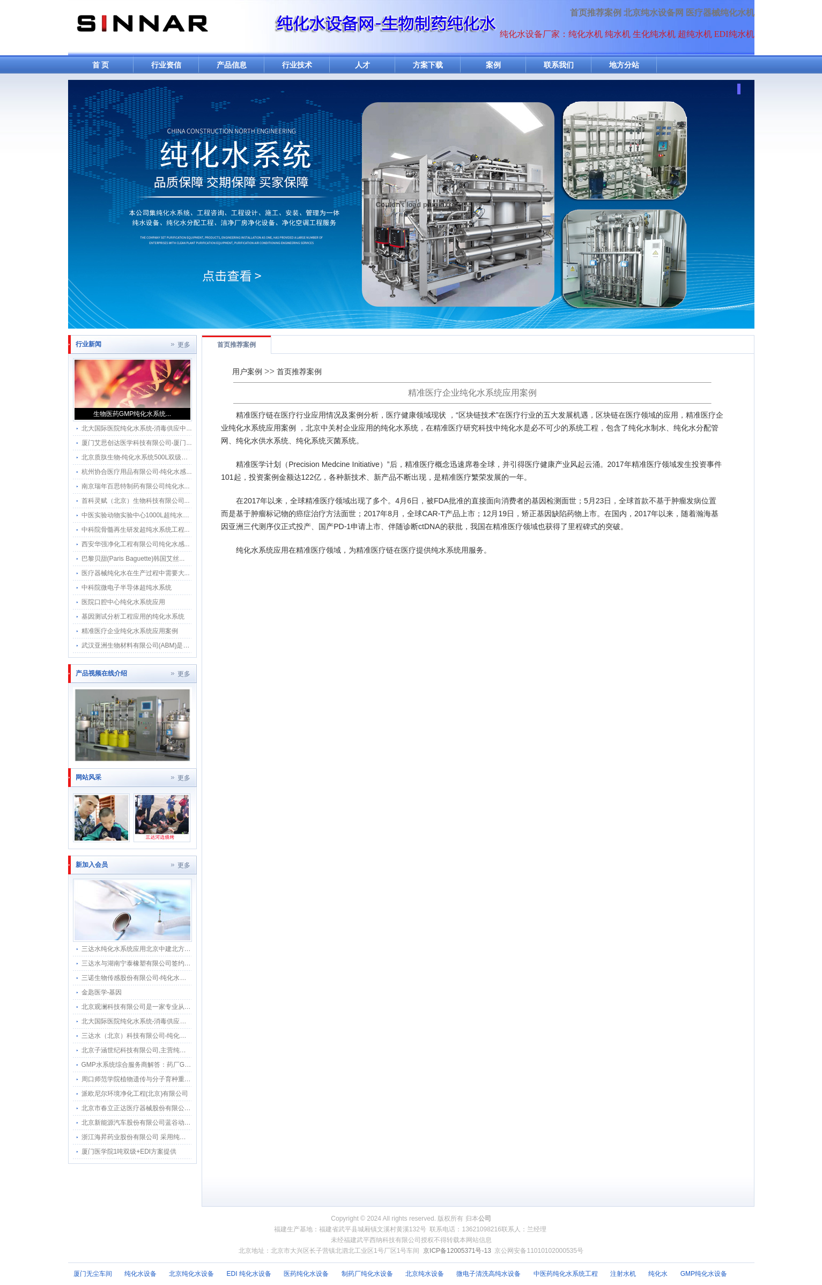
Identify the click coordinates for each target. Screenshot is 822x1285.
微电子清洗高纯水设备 (488, 1273)
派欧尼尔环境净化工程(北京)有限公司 (135, 1093)
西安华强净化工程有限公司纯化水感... (136, 544)
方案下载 (428, 65)
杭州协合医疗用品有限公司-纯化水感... (137, 472)
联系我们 (559, 65)
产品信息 (232, 65)
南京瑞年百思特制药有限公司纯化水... (136, 486)
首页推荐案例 (595, 12)
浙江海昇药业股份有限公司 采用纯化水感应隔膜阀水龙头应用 (169, 1137)
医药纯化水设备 (306, 1273)
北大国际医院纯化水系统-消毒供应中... (137, 428)
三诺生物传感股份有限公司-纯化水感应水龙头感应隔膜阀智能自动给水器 (186, 978)
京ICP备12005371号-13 (457, 1250)
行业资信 (166, 65)
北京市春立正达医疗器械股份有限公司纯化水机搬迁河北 (162, 1108)
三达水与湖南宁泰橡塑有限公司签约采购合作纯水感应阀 (162, 963)
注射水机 (623, 1273)
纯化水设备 (140, 1273)
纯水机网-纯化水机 (141, 28)
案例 (493, 65)
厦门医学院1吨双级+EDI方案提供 (129, 1151)
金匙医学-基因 (102, 992)
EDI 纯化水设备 (249, 1273)
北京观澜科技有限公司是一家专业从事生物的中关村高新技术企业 (175, 1007)
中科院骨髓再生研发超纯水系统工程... (136, 529)
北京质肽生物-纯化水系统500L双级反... (138, 457)
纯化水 (658, 1273)
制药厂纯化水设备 (367, 1273)
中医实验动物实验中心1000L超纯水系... (138, 515)
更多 (183, 344)
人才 (362, 65)
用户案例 (247, 371)
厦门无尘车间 (92, 1273)
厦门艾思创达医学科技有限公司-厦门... (137, 443)
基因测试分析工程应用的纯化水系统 (133, 616)
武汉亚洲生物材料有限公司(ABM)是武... (138, 645)
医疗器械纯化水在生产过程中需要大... (136, 573)
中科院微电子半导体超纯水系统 (127, 587)
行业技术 (297, 65)
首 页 (100, 65)
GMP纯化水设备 (703, 1273)
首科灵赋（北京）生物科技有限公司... (136, 500)
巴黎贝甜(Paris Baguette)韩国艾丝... (133, 558)
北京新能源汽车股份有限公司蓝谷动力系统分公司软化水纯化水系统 (178, 1122)
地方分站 (624, 65)
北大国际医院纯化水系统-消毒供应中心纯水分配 (150, 1021)
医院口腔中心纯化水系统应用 (123, 602)
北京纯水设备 (424, 1273)
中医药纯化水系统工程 (566, 1273)
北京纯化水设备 (191, 1273)
